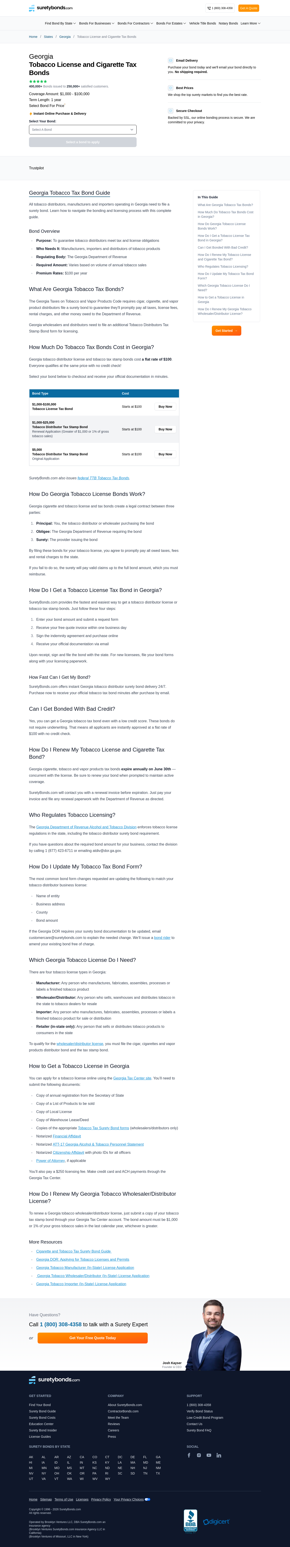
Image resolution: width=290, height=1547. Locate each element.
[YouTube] (209, 1455)
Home (33, 37)
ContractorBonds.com (123, 1411)
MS (69, 1468)
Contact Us (194, 1424)
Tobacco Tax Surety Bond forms (103, 1128)
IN (81, 1462)
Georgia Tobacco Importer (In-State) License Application (81, 1284)
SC (120, 1473)
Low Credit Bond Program (205, 1417)
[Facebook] (189, 1455)
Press (112, 1436)
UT (31, 1479)
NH (132, 1468)
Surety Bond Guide (42, 1411)
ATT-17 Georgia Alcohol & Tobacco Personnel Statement (98, 1144)
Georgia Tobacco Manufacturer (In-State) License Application (85, 1268)
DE (132, 1457)
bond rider (162, 938)
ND (107, 1468)
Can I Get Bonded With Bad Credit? (223, 247)
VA (44, 1479)
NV (31, 1473)
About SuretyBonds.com (125, 1405)
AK (31, 1457)
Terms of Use (64, 1499)
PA (94, 1473)
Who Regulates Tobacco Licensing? (223, 266)
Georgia (65, 37)
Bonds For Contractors (136, 23)
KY (107, 1462)
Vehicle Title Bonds (202, 23)
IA (43, 1462)
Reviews (114, 1424)
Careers (113, 1430)
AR (56, 1457)
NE (120, 1468)
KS (94, 1462)
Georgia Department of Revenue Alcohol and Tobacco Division (86, 827)
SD (132, 1473)
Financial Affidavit (67, 1136)
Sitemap (46, 1499)
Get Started (226, 330)
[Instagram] (199, 1455)
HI (30, 1462)
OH (56, 1473)
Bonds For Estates (171, 23)
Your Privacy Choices (129, 1499)
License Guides (40, 1436)
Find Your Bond (40, 1405)
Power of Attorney (50, 1161)
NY (44, 1473)
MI (31, 1468)
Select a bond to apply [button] (83, 142)
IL (68, 1462)
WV (95, 1479)
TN (145, 1473)
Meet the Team (118, 1417)
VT (56, 1479)
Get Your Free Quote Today (92, 1338)
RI (106, 1473)
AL (44, 1457)
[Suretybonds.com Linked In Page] (219, 1455)
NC (94, 1468)
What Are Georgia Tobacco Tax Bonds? (225, 205)
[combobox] (83, 129)
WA (69, 1479)
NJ (145, 1468)
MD (145, 1462)
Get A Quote (248, 8)
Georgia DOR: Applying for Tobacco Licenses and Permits (82, 1259)
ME (158, 1462)
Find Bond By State (61, 23)
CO (94, 1457)
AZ (69, 1457)
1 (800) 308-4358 (61, 1324)
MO (57, 1468)
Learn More (251, 23)
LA (120, 1462)
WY (107, 1479)
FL (145, 1457)
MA (132, 1462)
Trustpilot (36, 168)
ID (56, 1462)
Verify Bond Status (200, 1411)
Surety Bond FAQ (199, 1430)
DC (120, 1457)
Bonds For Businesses (97, 23)
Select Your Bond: (42, 121)
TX (158, 1473)
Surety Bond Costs (42, 1417)
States (48, 37)
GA (158, 1457)
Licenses (82, 1499)
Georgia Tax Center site (132, 1078)
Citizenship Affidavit (68, 1152)
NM (158, 1468)
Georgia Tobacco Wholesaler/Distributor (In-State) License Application (93, 1276)
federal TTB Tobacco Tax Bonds (103, 478)
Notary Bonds (228, 23)
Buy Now (165, 406)
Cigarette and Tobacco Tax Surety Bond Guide (74, 1251)
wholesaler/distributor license (80, 1044)
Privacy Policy (101, 1499)
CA (82, 1457)
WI (82, 1479)
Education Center (41, 1424)
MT (82, 1468)
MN (44, 1468)
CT (107, 1457)
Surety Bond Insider (43, 1430)
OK (69, 1473)
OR (82, 1473)
